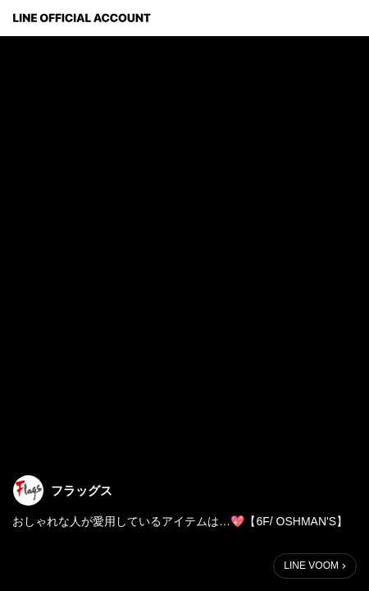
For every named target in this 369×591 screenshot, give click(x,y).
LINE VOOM (311, 565)
